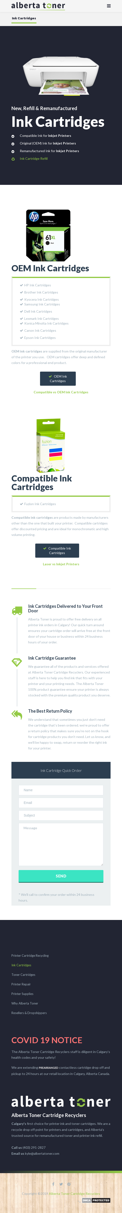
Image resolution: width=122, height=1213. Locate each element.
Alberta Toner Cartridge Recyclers (74, 1194)
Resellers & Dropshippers (29, 1013)
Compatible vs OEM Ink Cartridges (61, 392)
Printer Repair (21, 984)
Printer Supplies (22, 994)
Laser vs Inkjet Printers (61, 564)
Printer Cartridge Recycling (30, 955)
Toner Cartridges (23, 975)
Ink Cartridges (21, 965)
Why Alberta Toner (24, 1003)
